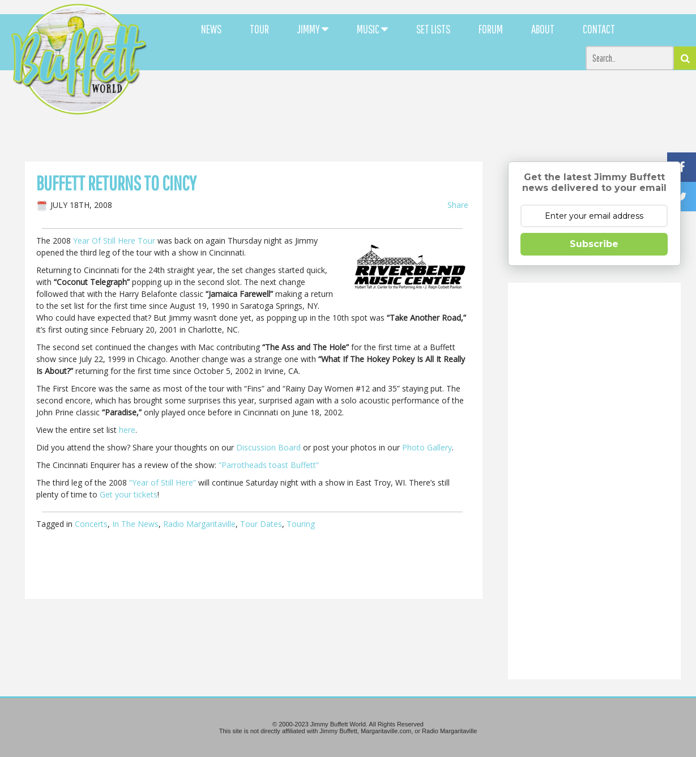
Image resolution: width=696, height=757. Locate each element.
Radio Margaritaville (199, 523)
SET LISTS (433, 29)
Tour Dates (261, 523)
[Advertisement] (424, 101)
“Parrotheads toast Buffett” (269, 465)
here (127, 429)
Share (457, 204)
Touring (301, 523)
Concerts (91, 523)
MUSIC (372, 29)
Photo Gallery (427, 447)
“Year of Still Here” (162, 482)
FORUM (491, 29)
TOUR (259, 29)
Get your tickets (128, 494)
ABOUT (542, 29)
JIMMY (312, 29)
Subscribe (594, 244)
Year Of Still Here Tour (114, 240)
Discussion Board (268, 447)
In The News (135, 523)
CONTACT (599, 29)
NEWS (211, 29)
